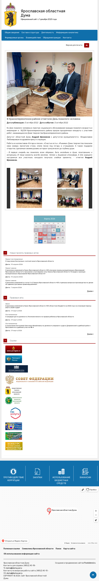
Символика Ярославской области (37, 549)
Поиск (58, 549)
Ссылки (13, 341)
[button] (93, 574)
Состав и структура (30, 32)
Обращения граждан (52, 38)
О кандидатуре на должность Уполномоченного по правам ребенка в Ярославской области (39, 317)
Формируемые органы (14, 38)
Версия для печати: (75, 45)
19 (62, 234)
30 (49, 241)
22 (45, 238)
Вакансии (85, 477)
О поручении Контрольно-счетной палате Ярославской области (29, 261)
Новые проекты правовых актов (24, 253)
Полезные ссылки (11, 549)
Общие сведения (12, 32)
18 (58, 234)
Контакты (67, 38)
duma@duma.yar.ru (14, 568)
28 (40, 241)
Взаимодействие (33, 38)
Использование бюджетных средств (61, 480)
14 (40, 234)
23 (49, 238)
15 (45, 234)
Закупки (37, 477)
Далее (90, 291)
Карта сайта (69, 549)
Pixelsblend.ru (90, 563)
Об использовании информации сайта (22, 554)
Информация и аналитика (67, 32)
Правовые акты (17, 298)
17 (53, 234)
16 (49, 234)
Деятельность (47, 32)
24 (53, 238)
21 (40, 238)
